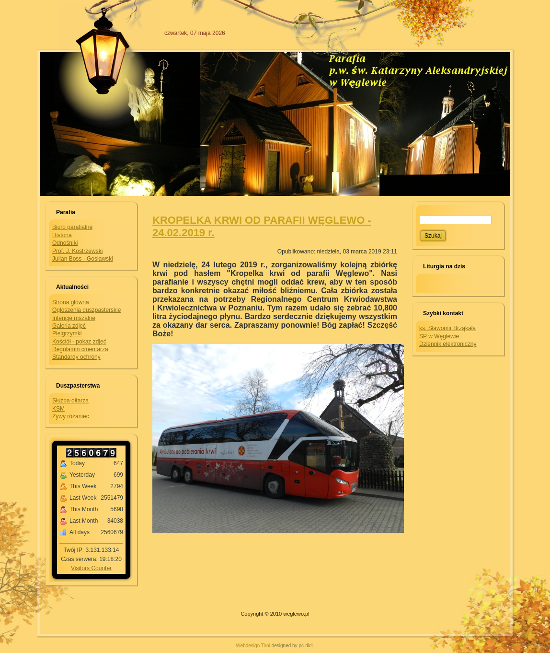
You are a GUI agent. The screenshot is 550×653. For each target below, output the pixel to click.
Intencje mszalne (73, 318)
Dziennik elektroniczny (447, 344)
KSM (58, 408)
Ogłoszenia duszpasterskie (86, 310)
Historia (62, 235)
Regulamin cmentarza (80, 349)
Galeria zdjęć (69, 325)
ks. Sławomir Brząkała (447, 328)
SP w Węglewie (439, 336)
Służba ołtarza (70, 400)
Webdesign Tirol (253, 645)
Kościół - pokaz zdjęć (79, 341)
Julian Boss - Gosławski (82, 258)
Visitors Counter (91, 568)
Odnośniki (65, 243)
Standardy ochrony (76, 357)
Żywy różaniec (70, 416)
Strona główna (70, 302)
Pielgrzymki (66, 333)
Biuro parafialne (72, 227)
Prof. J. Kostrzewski (77, 251)
